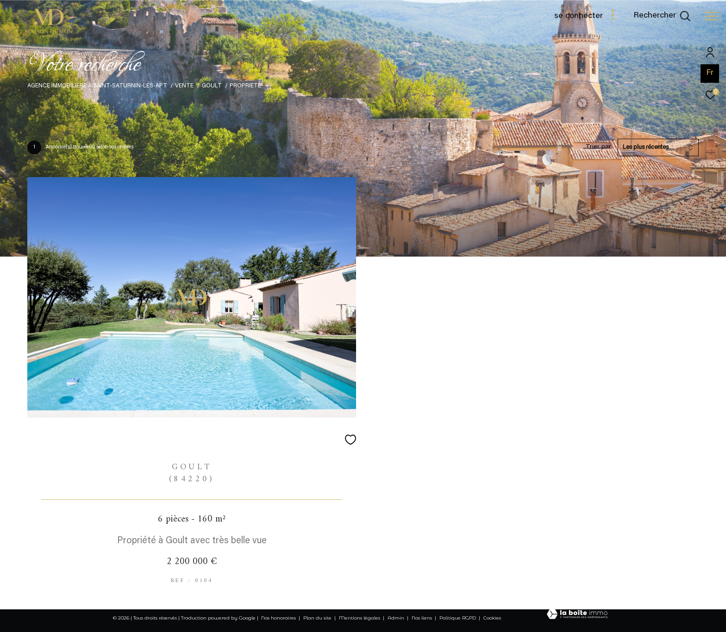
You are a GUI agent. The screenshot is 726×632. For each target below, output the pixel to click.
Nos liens (422, 618)
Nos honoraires (278, 618)
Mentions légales (360, 618)
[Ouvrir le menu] (711, 16)
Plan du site (318, 618)
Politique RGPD (457, 618)
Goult (212, 86)
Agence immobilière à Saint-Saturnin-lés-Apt (97, 86)
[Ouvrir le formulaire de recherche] (661, 16)
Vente (184, 86)
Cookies (492, 618)
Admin (397, 618)
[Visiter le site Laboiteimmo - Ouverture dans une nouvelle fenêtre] (577, 615)
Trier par (598, 147)
